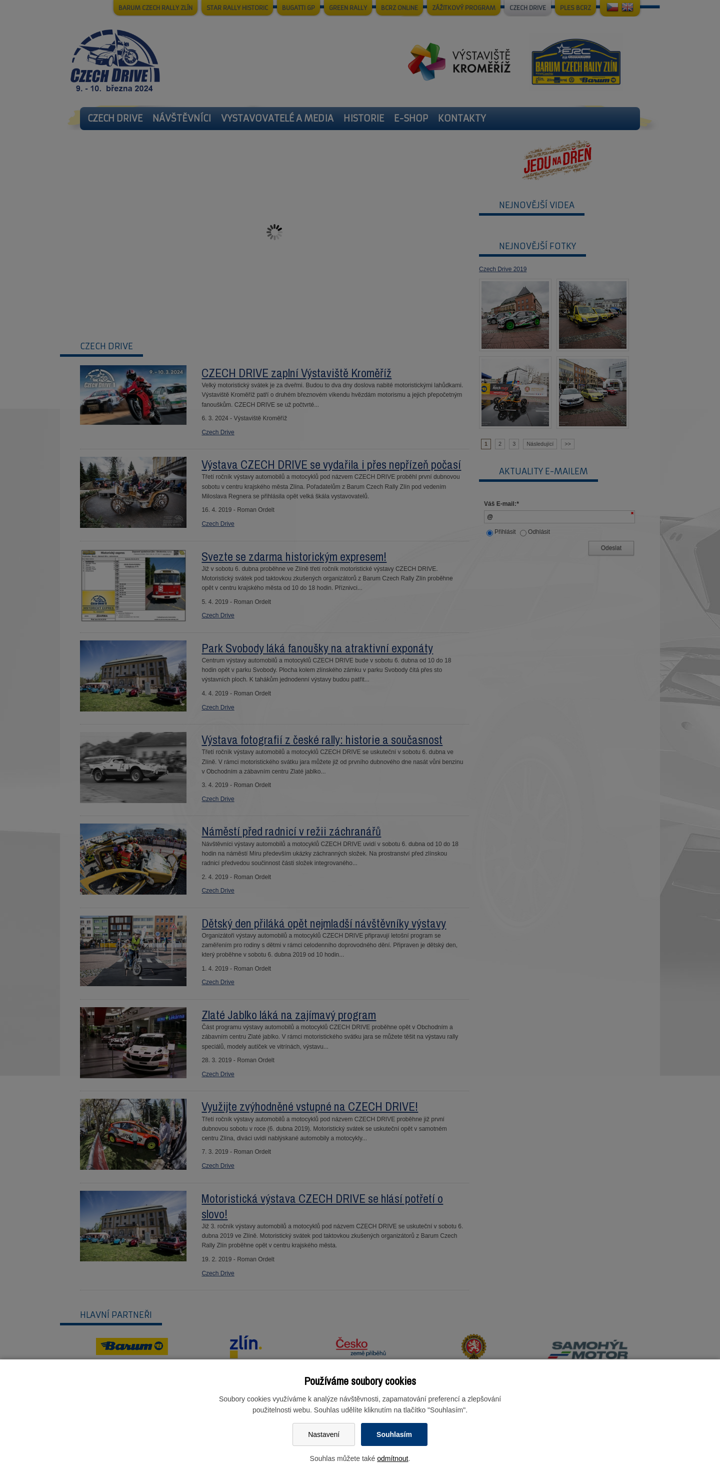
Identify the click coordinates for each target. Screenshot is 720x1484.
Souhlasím (394, 1434)
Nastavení (324, 1434)
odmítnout (392, 1458)
